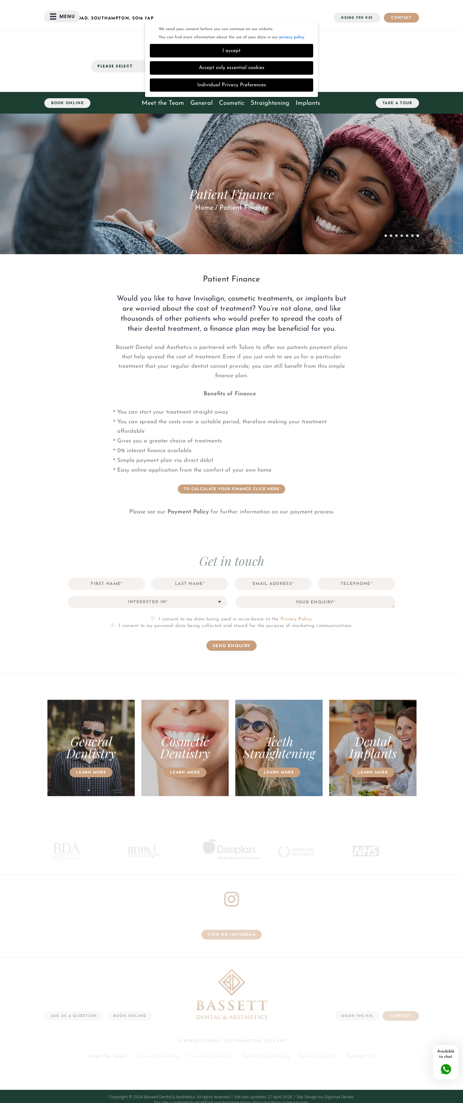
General (201, 81)
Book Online (67, 81)
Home (204, 186)
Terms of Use (206, 1086)
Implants (308, 81)
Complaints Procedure (168, 1086)
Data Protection (276, 1086)
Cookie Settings (128, 1086)
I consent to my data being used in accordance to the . (236, 597)
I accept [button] (231, 29)
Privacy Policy (296, 597)
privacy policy (291, 15)
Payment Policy (188, 490)
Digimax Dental (338, 1075)
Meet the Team (163, 81)
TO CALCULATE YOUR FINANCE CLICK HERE (231, 467)
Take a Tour (397, 81)
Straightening (270, 81)
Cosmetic (231, 81)
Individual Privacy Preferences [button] (231, 63)
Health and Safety (240, 1086)
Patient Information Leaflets (320, 1086)
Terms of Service (284, 1080)
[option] (91, 727)
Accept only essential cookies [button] (231, 46)
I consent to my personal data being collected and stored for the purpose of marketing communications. (235, 604)
